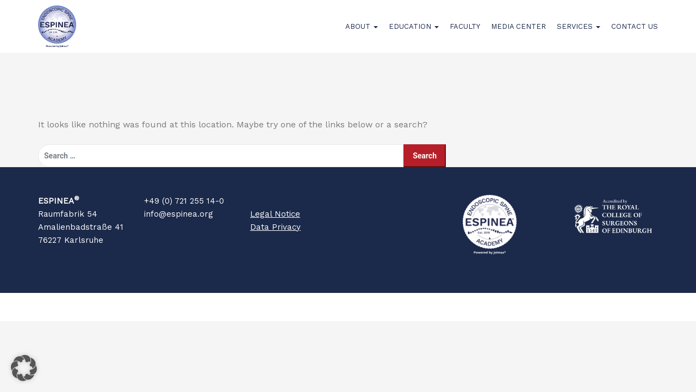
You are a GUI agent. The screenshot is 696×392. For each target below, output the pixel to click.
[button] (24, 368)
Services (578, 33)
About (361, 33)
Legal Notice (275, 227)
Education (414, 33)
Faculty (465, 33)
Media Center (518, 33)
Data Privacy (275, 241)
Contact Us (634, 33)
